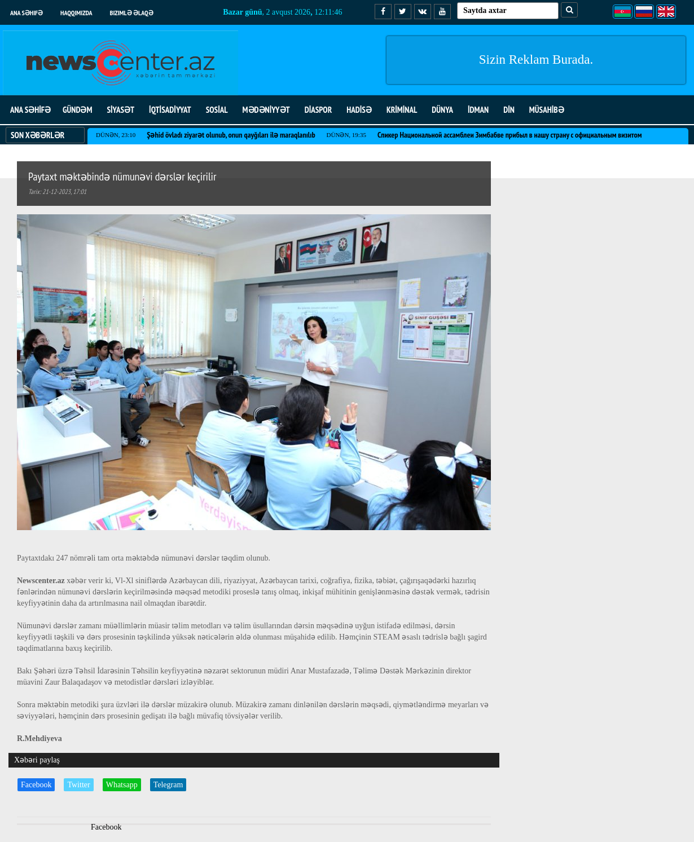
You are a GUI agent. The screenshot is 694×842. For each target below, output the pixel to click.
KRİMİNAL (401, 109)
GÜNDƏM (77, 109)
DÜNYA (442, 109)
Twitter (78, 785)
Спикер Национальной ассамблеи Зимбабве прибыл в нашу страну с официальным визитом (509, 135)
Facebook (36, 785)
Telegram (168, 785)
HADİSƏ (359, 109)
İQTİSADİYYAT (170, 109)
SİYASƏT (120, 109)
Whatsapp (122, 785)
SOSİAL (217, 109)
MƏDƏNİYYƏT (266, 109)
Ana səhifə (26, 12)
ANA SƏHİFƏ (30, 109)
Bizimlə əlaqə (131, 12)
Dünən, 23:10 (115, 134)
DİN (509, 109)
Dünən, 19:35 (346, 134)
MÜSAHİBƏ (546, 109)
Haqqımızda (76, 12)
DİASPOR (318, 109)
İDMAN (478, 109)
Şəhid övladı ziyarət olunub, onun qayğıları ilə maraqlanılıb (231, 135)
